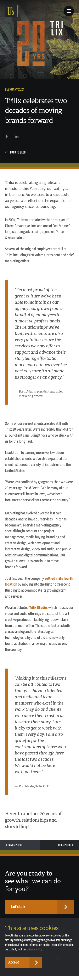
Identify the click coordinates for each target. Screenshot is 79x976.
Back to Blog (15, 152)
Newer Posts (13, 845)
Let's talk (18, 906)
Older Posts (66, 845)
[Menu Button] (69, 11)
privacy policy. (35, 949)
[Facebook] (6, 136)
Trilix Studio (38, 607)
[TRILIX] (11, 11)
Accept (13, 962)
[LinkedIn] (16, 136)
